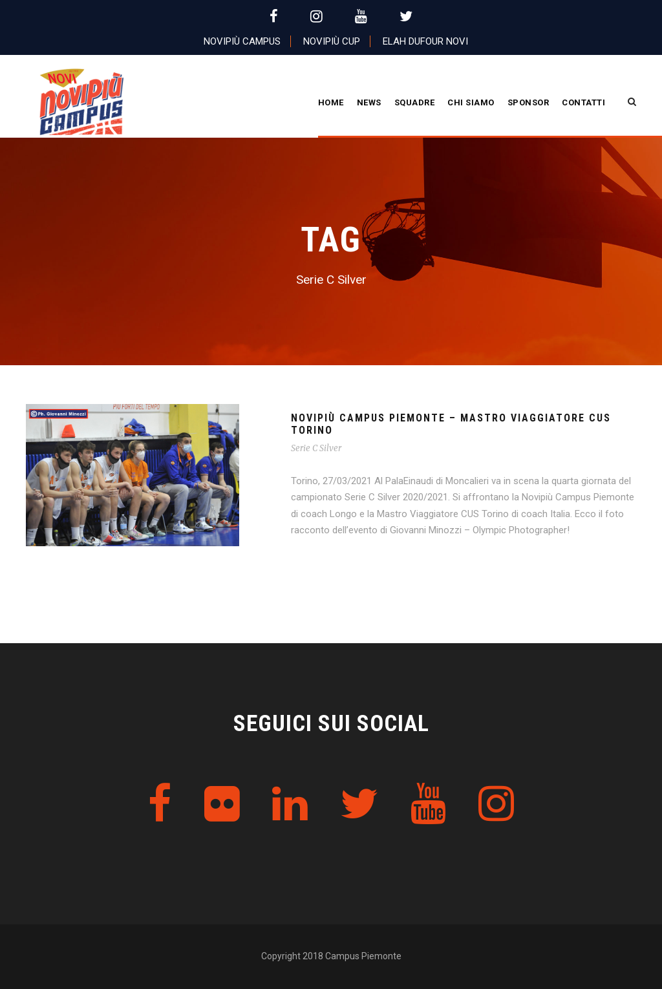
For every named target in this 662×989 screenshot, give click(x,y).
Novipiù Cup (331, 41)
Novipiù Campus (242, 41)
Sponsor (528, 102)
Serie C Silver (316, 448)
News (369, 102)
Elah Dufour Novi (425, 41)
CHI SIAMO (471, 102)
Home (331, 102)
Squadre (414, 102)
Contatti (583, 102)
